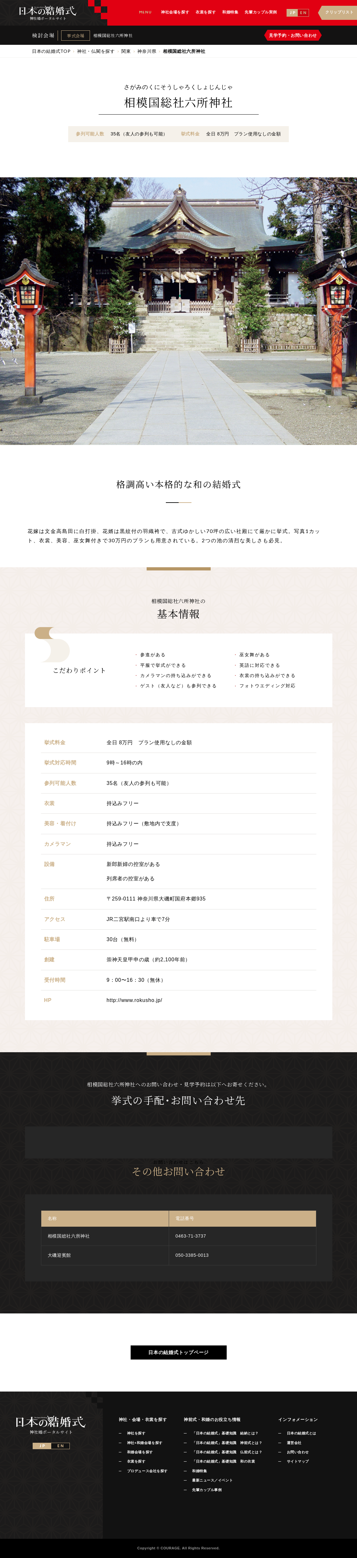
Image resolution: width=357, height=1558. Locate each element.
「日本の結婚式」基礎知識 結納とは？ (225, 1433)
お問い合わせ (298, 1452)
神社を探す (136, 1433)
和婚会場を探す (140, 1452)
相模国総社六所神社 (113, 35)
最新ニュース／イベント (212, 1480)
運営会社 (294, 1443)
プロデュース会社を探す (147, 1471)
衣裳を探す (136, 1461)
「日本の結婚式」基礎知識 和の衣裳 (223, 1461)
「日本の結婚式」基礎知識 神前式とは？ (227, 1443)
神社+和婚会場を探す (145, 1443)
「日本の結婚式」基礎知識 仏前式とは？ (227, 1452)
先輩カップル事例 (207, 1490)
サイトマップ (298, 1461)
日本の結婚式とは (301, 1433)
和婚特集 (199, 1471)
